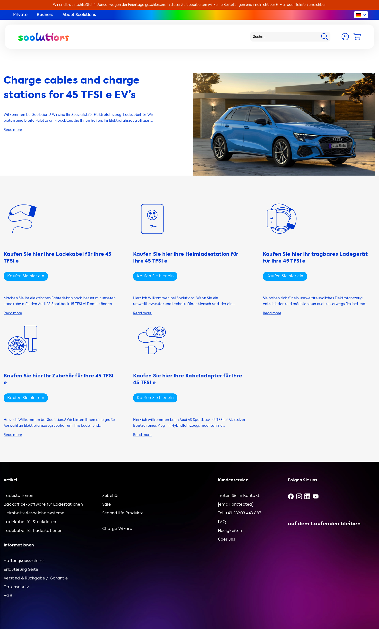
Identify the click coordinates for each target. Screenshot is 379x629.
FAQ (222, 521)
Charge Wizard (117, 528)
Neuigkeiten (230, 530)
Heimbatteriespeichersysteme (34, 513)
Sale (106, 504)
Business (45, 14)
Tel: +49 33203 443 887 (239, 513)
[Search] (324, 36)
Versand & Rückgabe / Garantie (36, 578)
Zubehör (110, 495)
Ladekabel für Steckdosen (30, 521)
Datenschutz (16, 586)
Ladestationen (18, 495)
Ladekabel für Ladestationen (33, 530)
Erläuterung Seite (21, 569)
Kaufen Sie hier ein (25, 276)
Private (20, 14)
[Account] (345, 36)
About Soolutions (79, 14)
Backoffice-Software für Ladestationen (43, 504)
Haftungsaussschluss (24, 560)
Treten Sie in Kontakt (239, 495)
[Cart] (357, 36)
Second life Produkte (123, 513)
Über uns (226, 539)
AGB (8, 595)
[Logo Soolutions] (43, 36)
